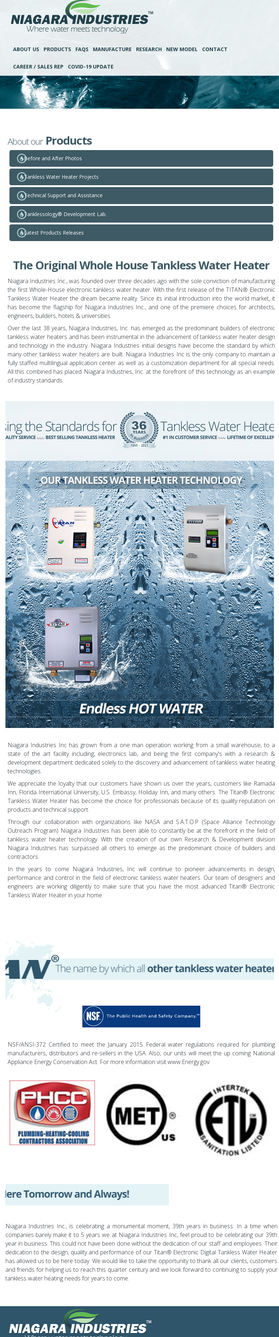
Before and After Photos (53, 158)
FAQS (82, 49)
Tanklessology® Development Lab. (65, 214)
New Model (182, 49)
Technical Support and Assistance (63, 195)
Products (57, 49)
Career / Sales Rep (38, 66)
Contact (214, 49)
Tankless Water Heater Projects (61, 176)
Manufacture (112, 49)
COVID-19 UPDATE (91, 66)
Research (149, 49)
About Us (26, 49)
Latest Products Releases (54, 232)
